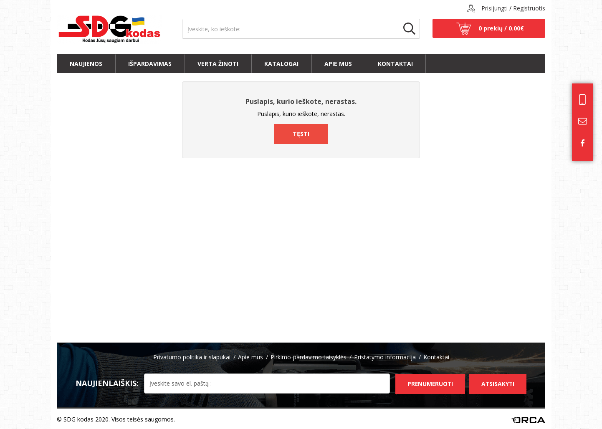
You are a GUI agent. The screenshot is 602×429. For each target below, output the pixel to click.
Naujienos (86, 64)
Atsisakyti (497, 382)
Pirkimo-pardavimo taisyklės (309, 357)
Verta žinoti (217, 64)
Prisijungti (494, 8)
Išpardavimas (150, 64)
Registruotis (529, 8)
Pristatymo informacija (385, 357)
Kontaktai (395, 64)
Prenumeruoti (427, 382)
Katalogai (281, 64)
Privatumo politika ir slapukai (191, 357)
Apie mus (338, 64)
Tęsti (301, 134)
